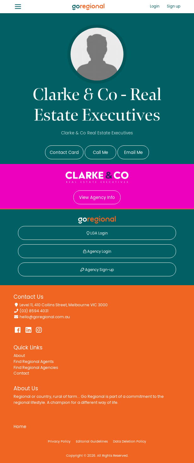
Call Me (100, 152)
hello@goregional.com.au (45, 317)
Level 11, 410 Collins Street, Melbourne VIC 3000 (64, 305)
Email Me (133, 152)
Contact (21, 373)
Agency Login (97, 251)
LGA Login (97, 233)
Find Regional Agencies (36, 368)
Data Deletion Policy (129, 441)
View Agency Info (97, 197)
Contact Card (64, 152)
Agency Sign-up (97, 270)
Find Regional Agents (34, 362)
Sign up (173, 6)
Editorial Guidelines (92, 441)
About (19, 356)
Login (154, 6)
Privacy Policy (59, 441)
